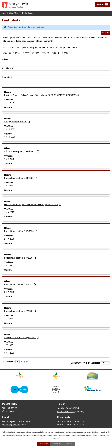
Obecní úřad (13, 13)
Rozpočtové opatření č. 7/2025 (20, 311)
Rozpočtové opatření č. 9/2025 (20, 257)
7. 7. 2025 (8, 318)
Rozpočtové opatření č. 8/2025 (20, 284)
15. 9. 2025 (9, 159)
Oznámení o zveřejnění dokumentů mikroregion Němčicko (32, 204)
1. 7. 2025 (8, 345)
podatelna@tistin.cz (11, 425)
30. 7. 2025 (9, 292)
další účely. (106, 432)
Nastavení (70, 444)
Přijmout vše (42, 444)
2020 (37, 53)
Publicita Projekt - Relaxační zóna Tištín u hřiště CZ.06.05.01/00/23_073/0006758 (41, 95)
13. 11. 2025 (9, 136)
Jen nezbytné (57, 444)
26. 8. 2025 (9, 238)
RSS (105, 32)
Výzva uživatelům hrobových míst (21, 337)
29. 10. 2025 (9, 129)
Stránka (11, 361)
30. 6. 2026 (9, 352)
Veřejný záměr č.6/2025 (17, 121)
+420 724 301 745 (65, 412)
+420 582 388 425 (65, 409)
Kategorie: (6, 53)
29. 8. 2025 (9, 212)
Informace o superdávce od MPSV (21, 151)
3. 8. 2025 (8, 265)
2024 (56, 53)
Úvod (4, 13)
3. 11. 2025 (9, 102)
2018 (17, 53)
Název (5, 59)
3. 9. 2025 (8, 185)
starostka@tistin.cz (11, 422)
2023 (46, 53)
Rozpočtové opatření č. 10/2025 (20, 231)
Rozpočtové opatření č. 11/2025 (20, 178)
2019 (27, 53)
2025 (66, 53)
